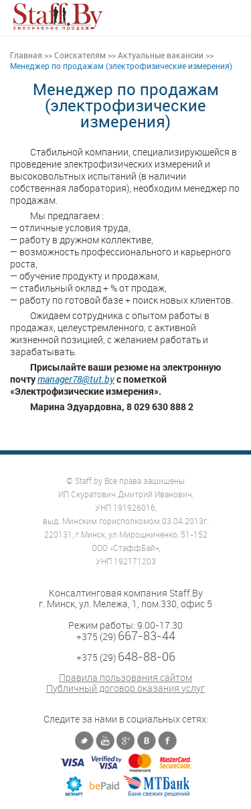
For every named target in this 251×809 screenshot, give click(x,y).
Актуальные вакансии (160, 55)
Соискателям (80, 55)
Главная (26, 55)
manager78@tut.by (75, 379)
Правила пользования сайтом (125, 677)
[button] (231, 16)
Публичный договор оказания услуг (125, 688)
